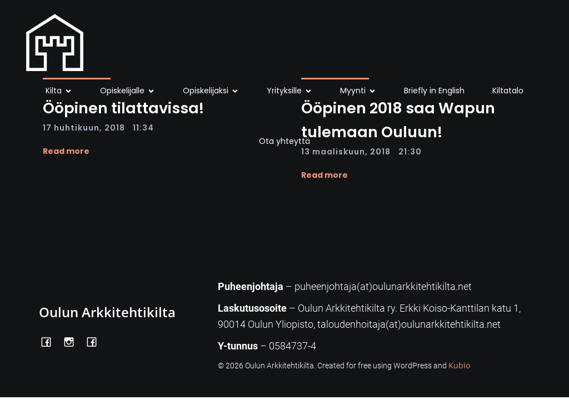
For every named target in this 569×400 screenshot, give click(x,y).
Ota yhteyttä (284, 141)
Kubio (459, 365)
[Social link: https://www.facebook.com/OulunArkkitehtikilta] (50, 341)
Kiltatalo (507, 90)
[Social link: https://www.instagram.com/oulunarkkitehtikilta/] (73, 341)
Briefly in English (434, 90)
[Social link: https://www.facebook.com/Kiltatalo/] (95, 341)
